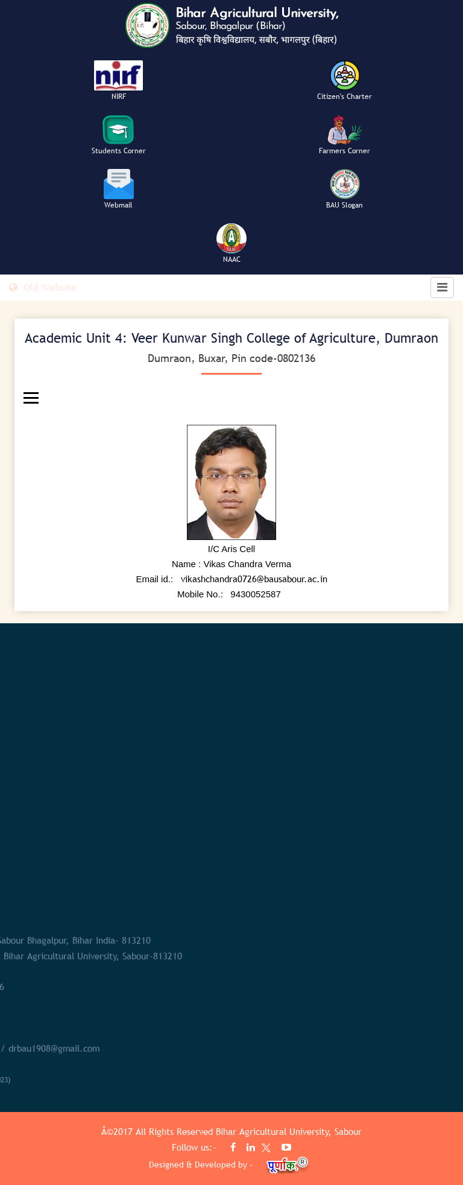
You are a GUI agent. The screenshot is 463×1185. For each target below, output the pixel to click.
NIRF (119, 96)
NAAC (232, 259)
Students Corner (119, 150)
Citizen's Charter (344, 96)
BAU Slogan (344, 205)
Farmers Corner (344, 150)
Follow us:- (195, 1147)
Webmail (118, 205)
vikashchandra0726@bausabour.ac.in (254, 579)
